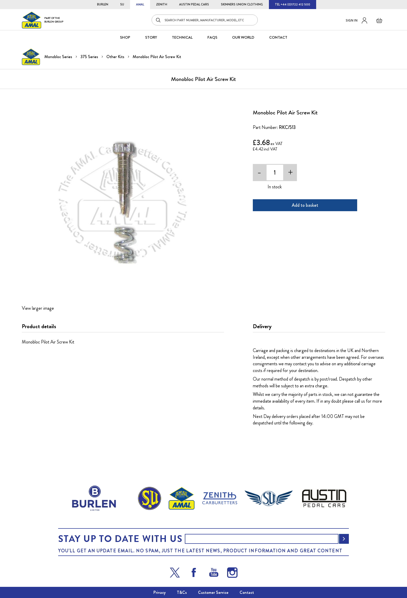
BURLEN (102, 4)
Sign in (351, 20)
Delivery (262, 326)
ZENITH (161, 4)
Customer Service (213, 592)
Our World (243, 37)
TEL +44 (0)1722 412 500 (292, 4)
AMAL (140, 4)
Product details (39, 326)
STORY (151, 37)
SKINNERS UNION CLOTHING (242, 4)
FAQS (212, 37)
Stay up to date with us (120, 539)
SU (122, 4)
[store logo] (42, 19)
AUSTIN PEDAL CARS (194, 4)
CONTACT (278, 37)
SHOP (125, 37)
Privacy (159, 592)
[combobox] (205, 20)
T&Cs (182, 592)
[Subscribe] (344, 539)
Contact (247, 592)
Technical (182, 37)
